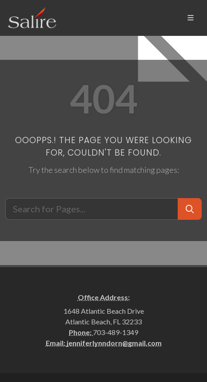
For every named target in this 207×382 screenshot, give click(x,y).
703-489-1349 (115, 332)
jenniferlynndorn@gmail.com (114, 343)
